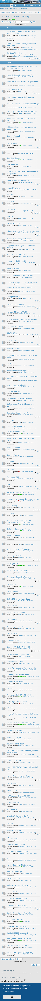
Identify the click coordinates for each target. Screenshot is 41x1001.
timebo (20, 614)
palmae (20, 449)
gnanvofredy (21, 35)
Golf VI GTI (11, 485)
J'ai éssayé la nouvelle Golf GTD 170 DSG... (22, 492)
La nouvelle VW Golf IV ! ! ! (16, 681)
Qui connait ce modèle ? (16, 612)
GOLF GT (20, 277)
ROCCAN (10, 195)
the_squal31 (21, 380)
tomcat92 (20, 313)
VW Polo (10, 707)
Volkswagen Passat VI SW (16, 905)
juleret (19, 211)
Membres (15, 6)
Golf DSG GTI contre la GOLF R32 (19, 885)
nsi (19, 811)
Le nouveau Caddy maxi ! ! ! (17, 261)
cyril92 (20, 656)
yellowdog (21, 428)
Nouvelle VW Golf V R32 (15, 830)
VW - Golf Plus (12, 606)
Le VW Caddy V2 (13, 802)
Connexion (14, 8)
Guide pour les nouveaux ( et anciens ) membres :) (21, 44)
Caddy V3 (10, 420)
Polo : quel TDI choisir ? (15, 326)
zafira (19, 551)
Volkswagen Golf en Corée (16, 640)
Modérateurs (11, 19)
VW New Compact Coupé (16, 432)
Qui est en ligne (7, 970)
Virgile (19, 166)
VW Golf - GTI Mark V (14, 730)
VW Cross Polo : (12, 783)
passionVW (21, 709)
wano (19, 298)
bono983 (20, 628)
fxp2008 (20, 593)
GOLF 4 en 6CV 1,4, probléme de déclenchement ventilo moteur (19, 521)
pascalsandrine (22, 732)
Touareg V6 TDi (12, 563)
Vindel (20, 494)
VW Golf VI (10, 824)
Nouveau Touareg (13, 447)
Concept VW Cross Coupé (16, 296)
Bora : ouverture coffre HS (16, 385)
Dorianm (20, 578)
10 (36, 93)
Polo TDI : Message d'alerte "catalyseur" (22, 319)
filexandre (20, 880)
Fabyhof (20, 754)
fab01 (19, 99)
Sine (19, 203)
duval (19, 422)
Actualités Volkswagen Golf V (17, 816)
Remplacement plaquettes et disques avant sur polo (23, 377)
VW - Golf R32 (12, 584)
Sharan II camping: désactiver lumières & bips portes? (22, 172)
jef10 (19, 47)
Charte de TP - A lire (14, 53)
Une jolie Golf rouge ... (15, 871)
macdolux (20, 486)
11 (38, 93)
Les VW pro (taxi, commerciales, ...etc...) (22, 723)
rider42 (20, 386)
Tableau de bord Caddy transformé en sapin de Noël (21, 128)
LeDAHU (20, 804)
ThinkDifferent (22, 565)
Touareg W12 (12, 892)
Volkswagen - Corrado (15, 661)
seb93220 (20, 291)
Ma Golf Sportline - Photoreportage (20, 865)
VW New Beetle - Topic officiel (18, 654)
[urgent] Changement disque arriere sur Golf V (22, 356)
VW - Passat (11, 209)
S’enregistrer (23, 8)
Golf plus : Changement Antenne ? (19, 529)
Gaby (19, 471)
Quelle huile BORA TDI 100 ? (17, 570)
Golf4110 (20, 76)
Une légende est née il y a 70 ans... (20, 938)
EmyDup (20, 85)
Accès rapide (2, 6)
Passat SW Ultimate (14, 188)
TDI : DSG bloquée (13, 223)
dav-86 (20, 433)
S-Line (20, 544)
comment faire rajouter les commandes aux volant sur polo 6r (22, 67)
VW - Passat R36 (13, 477)
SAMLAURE (21, 670)
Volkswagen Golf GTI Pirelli (17, 701)
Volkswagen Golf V (14, 556)
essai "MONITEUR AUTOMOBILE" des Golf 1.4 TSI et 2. (22, 768)
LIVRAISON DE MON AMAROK (18, 180)
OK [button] (12, 997)
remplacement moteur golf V (18, 370)
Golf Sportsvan (12, 165)
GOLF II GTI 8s (12, 333)
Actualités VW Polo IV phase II (18, 851)
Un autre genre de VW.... (16, 627)
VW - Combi (11, 688)
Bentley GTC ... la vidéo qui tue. (18, 549)
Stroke (20, 818)
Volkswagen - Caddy (14, 89)
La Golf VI (10, 461)
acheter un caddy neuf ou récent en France (23, 231)
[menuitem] (28, 5)
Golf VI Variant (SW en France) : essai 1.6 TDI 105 (22, 439)
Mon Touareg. (12, 809)
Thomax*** (21, 935)
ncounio (20, 137)
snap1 (19, 256)
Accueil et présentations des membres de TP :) (25, 49)
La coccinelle (11, 341)
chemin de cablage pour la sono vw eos (22, 239)
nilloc (19, 196)
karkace (20, 408)
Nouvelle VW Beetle (14, 348)
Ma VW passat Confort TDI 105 (18, 796)
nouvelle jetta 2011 (14, 392)
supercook (21, 55)
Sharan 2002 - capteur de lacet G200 (20, 97)
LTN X (19, 321)
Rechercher (5, 8)
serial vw (20, 365)
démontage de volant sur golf (18, 675)
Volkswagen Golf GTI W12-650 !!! (19, 695)
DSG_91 (20, 249)
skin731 (20, 372)
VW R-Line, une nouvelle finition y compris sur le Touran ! (23, 751)
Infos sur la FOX (12, 838)
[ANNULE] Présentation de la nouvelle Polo (23, 499)
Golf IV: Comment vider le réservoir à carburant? (21, 119)
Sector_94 (21, 940)
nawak (20, 515)
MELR (20, 240)
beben (20, 414)
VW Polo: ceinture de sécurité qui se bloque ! (23, 105)
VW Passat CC (12, 469)
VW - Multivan (12, 143)
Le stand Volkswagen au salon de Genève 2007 (22, 715)
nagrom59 (21, 771)
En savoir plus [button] (9, 991)
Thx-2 (19, 284)
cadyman (20, 153)
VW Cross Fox (12, 633)
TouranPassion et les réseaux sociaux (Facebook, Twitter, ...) (21, 32)
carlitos (20, 648)
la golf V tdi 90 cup (14, 790)
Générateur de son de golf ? (17, 413)
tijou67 (20, 456)
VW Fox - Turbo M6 (14, 878)
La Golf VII (10, 201)
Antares (20, 91)
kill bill (19, 225)
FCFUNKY (21, 107)
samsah (20, 175)
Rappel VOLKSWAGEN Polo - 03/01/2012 (22, 282)
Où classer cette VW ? (15, 737)
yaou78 (20, 792)
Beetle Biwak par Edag (15, 919)
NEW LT (9, 858)
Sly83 (19, 70)
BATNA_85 (21, 113)
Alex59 (20, 601)
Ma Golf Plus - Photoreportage (18, 776)
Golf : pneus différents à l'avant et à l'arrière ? (20, 405)
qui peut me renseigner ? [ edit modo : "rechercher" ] (21, 246)
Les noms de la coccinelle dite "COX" (20, 952)
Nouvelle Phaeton (13, 455)
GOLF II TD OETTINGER (15, 744)
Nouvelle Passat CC (14, 269)
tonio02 (20, 762)
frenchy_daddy (22, 189)
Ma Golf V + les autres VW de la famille (21, 668)
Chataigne (21, 635)
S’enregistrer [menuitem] (40, 6)
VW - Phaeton (12, 619)
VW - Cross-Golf (12, 591)
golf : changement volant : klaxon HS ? (21, 275)
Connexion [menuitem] (36, 6)
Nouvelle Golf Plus (13, 536)
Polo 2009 (10, 513)
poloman (20, 642)
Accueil (7, 5)
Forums (12, 6)
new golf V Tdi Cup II (14, 760)
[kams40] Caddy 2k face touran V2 (20, 75)
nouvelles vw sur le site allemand (19, 398)
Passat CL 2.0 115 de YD (16, 426)
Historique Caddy (13, 158)
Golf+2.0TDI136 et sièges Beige (18, 599)
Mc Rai (20, 182)
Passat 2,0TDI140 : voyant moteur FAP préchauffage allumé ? (21, 289)
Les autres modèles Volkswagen (16, 16)
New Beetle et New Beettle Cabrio (19, 913)
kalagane (20, 359)
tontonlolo (20, 131)
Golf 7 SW (10, 217)
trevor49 (20, 557)
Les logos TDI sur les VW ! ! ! (17, 312)
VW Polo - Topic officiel (15, 304)
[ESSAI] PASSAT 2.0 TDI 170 (17, 926)
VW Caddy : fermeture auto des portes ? (22, 111)
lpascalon (20, 263)
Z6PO (19, 954)
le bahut (20, 400)
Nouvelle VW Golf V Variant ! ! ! (18, 647)
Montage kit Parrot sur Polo (17, 254)
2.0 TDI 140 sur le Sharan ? (17, 898)
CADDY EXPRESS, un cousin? (17, 933)
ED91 (19, 233)
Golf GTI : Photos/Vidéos (16, 845)
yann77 (20, 270)
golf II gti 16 (11, 364)
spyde (19, 683)
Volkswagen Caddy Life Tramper (19, 577)
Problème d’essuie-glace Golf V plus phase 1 (23, 83)
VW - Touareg (12, 506)
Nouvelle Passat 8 (13, 136)
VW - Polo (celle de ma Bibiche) (18, 945)
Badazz (20, 350)
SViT (19, 478)
